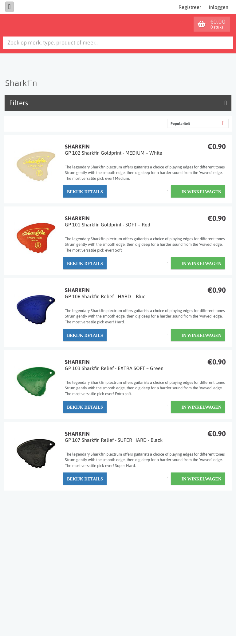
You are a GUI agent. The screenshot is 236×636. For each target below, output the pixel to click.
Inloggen (218, 7)
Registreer (190, 7)
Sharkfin (145, 149)
